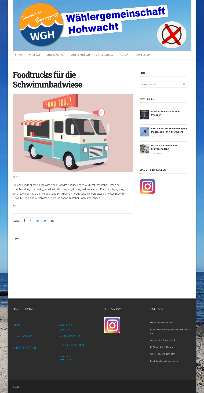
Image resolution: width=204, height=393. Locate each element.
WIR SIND (65, 325)
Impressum (64, 356)
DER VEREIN (64, 330)
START (18, 54)
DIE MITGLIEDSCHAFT (69, 336)
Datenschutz (65, 359)
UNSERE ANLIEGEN (80, 54)
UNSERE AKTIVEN (56, 54)
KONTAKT (125, 54)
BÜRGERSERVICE (104, 54)
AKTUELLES (34, 54)
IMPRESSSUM (143, 54)
